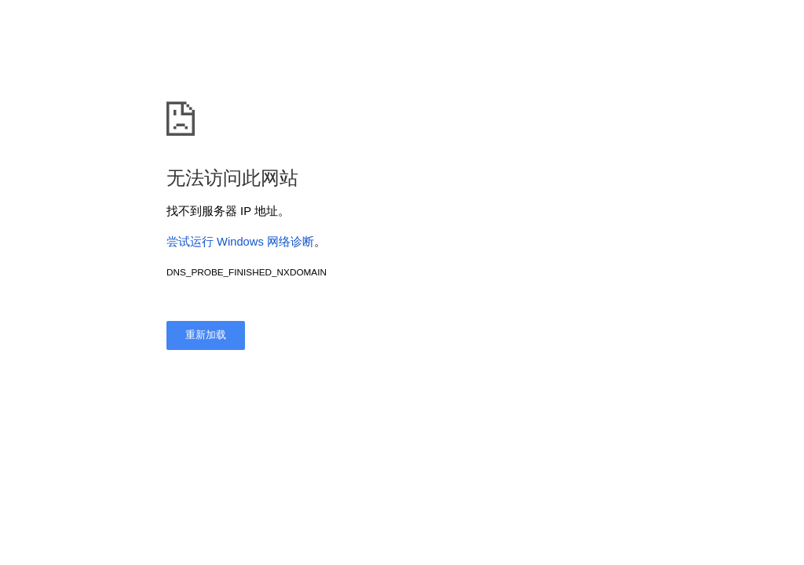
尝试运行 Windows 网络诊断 (240, 241)
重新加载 (205, 335)
